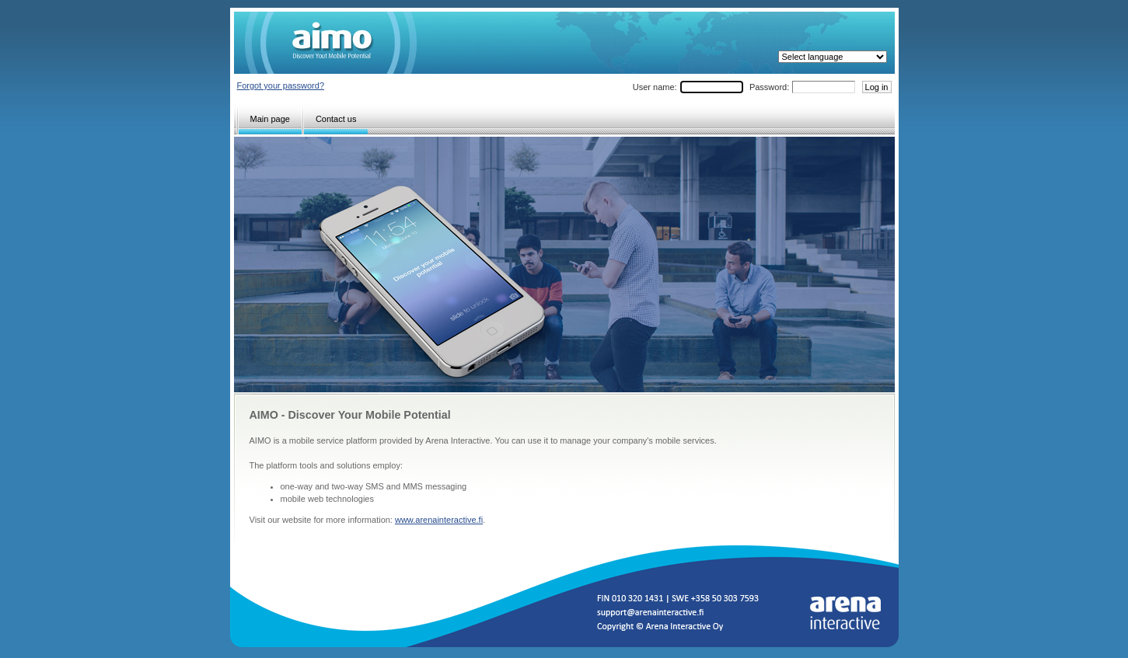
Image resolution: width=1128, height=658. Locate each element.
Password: (769, 87)
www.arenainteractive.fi (439, 519)
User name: (655, 87)
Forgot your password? (281, 85)
